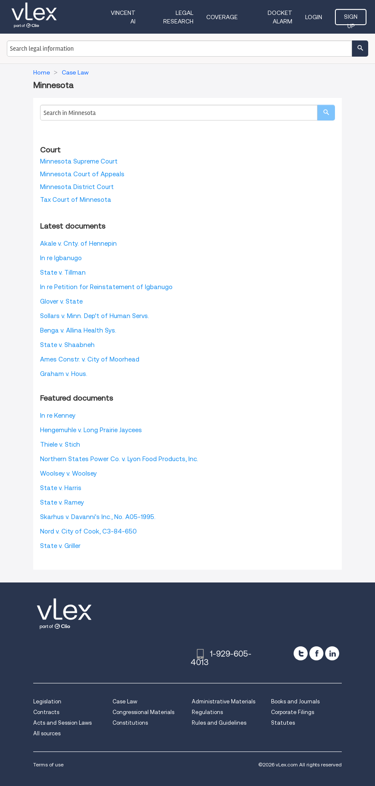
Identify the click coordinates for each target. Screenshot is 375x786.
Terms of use (48, 764)
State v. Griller (60, 545)
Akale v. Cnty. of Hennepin (78, 243)
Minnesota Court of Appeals (82, 174)
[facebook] (316, 653)
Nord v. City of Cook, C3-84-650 (88, 531)
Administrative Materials (223, 701)
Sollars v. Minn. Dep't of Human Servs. (94, 316)
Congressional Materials (143, 712)
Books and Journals (295, 701)
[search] (326, 112)
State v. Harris (60, 488)
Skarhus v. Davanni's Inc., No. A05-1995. (98, 516)
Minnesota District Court (77, 187)
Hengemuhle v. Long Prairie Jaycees (91, 430)
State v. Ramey (62, 502)
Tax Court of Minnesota (75, 199)
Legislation (47, 701)
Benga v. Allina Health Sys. (78, 330)
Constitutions (130, 723)
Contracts (46, 712)
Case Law (124, 701)
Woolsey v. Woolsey (68, 473)
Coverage (222, 17)
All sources (47, 733)
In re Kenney (57, 415)
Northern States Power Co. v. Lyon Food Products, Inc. (119, 459)
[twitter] (301, 653)
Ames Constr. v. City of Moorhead (89, 359)
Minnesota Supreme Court (79, 161)
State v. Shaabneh (67, 344)
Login (313, 17)
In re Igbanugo (61, 258)
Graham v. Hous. (63, 373)
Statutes (283, 723)
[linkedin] (332, 653)
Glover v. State (61, 301)
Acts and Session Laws (62, 723)
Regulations (207, 712)
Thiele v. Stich (60, 444)
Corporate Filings (292, 712)
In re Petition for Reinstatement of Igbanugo (106, 287)
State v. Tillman (63, 272)
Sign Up (351, 19)
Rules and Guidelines (219, 723)
